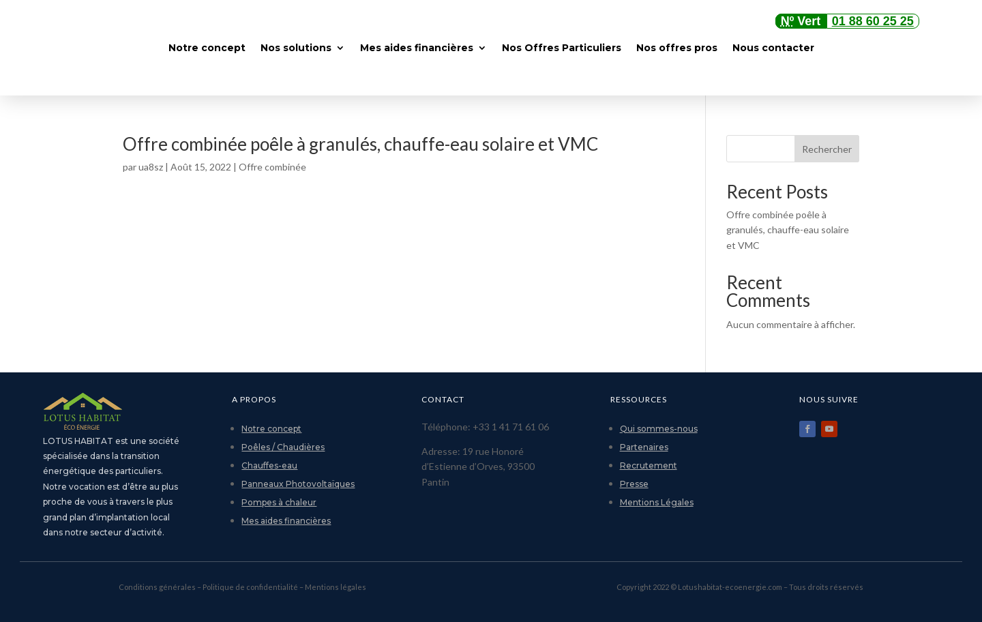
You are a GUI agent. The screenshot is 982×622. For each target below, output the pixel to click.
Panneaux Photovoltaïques (298, 484)
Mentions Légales (657, 502)
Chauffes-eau (269, 465)
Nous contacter (773, 48)
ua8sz (150, 167)
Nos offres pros (676, 48)
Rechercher (827, 149)
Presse (634, 484)
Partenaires (644, 447)
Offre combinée (272, 167)
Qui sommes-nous (659, 429)
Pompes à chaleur (278, 502)
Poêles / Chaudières (283, 447)
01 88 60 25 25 (873, 21)
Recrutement (648, 465)
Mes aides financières (416, 48)
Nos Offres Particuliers (561, 48)
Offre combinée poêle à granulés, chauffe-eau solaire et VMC (360, 144)
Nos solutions (296, 48)
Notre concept (207, 48)
